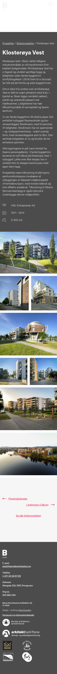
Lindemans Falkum (37, 505)
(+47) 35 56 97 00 (11, 576)
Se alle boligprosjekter (28, 516)
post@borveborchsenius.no (16, 566)
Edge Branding (24, 610)
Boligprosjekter (25, 43)
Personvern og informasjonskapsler (18, 615)
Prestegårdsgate (18, 499)
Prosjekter (8, 43)
